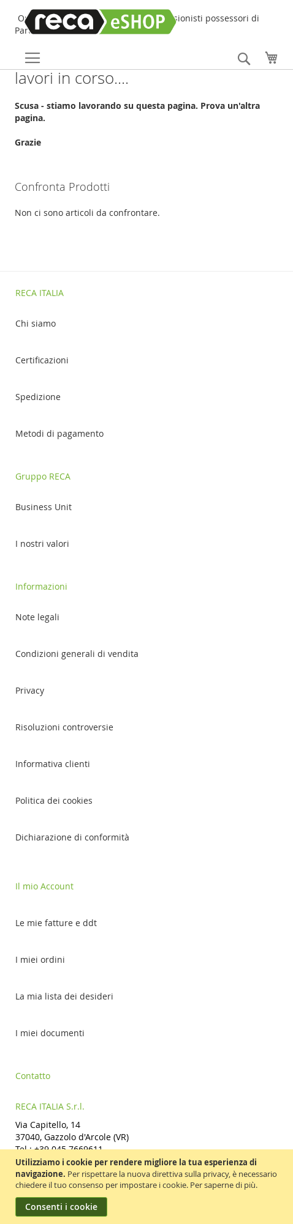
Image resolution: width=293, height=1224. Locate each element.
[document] (148, 1187)
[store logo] (90, 22)
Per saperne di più (223, 1184)
